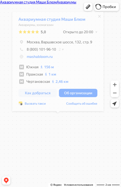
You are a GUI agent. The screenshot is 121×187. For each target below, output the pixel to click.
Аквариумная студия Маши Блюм (51, 19)
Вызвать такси (35, 104)
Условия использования (78, 184)
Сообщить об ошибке (81, 104)
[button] (88, 7)
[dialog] (58, 61)
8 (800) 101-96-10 (37, 50)
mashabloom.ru (40, 57)
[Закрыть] (99, 17)
